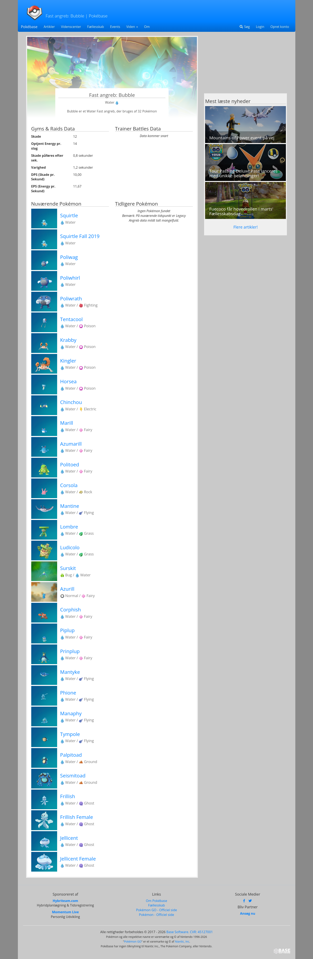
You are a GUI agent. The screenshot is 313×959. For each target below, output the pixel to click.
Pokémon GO (132, 941)
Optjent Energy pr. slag (46, 146)
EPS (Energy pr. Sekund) (43, 188)
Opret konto (279, 26)
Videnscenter (71, 26)
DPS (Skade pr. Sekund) (43, 177)
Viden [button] (132, 26)
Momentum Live (65, 912)
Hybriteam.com (65, 900)
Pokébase (29, 26)
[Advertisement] (245, 64)
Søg (244, 26)
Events (115, 26)
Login (260, 26)
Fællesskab (95, 26)
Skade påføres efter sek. (47, 158)
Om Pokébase (156, 900)
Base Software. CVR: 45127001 (189, 932)
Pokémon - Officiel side (156, 914)
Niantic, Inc (182, 941)
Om (147, 26)
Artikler (49, 26)
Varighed (38, 167)
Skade (36, 136)
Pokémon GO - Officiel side (156, 910)
